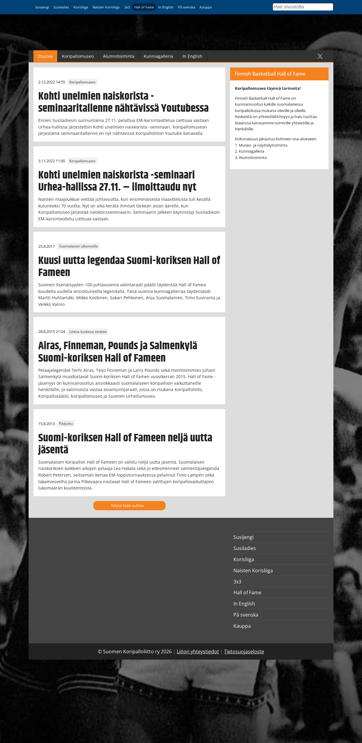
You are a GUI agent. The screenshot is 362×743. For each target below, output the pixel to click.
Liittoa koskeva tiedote (88, 331)
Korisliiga (80, 7)
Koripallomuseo (78, 56)
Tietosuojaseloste (244, 651)
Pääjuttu (66, 423)
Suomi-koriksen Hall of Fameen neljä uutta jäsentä (125, 444)
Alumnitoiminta (118, 56)
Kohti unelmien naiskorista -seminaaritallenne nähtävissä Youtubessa (123, 102)
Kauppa (206, 7)
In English (165, 7)
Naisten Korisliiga (106, 7)
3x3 (127, 7)
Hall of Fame (144, 7)
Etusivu (45, 56)
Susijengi (42, 7)
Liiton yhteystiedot (198, 651)
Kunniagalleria (158, 56)
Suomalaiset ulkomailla (78, 246)
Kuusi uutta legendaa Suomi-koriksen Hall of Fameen (129, 266)
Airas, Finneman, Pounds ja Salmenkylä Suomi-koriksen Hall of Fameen (117, 352)
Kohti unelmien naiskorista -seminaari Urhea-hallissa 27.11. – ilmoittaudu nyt (117, 181)
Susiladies (61, 7)
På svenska (186, 7)
